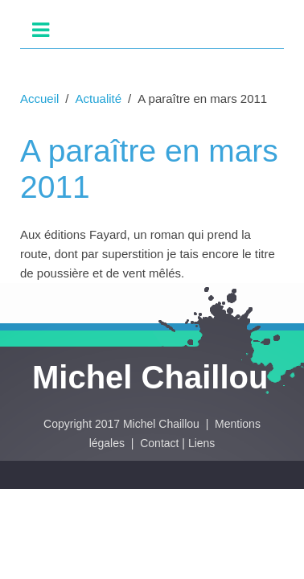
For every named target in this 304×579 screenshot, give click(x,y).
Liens (201, 443)
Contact (159, 443)
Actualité (99, 98)
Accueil (39, 98)
